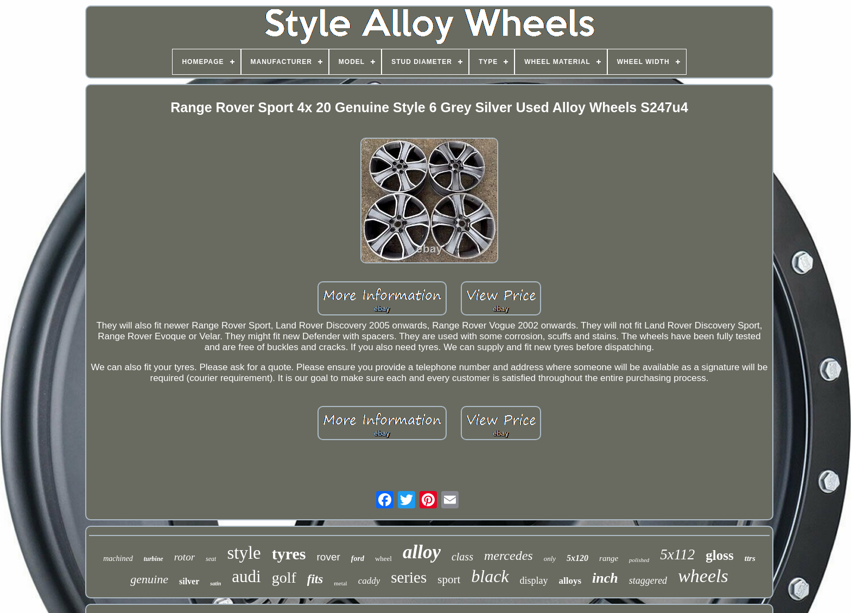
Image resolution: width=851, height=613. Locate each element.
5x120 (577, 558)
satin (215, 583)
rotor (184, 557)
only (550, 558)
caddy (369, 581)
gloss (719, 555)
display (534, 580)
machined (117, 558)
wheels (703, 576)
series (409, 577)
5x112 (677, 554)
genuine (149, 579)
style (244, 553)
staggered (648, 580)
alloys (570, 581)
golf (284, 577)
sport (448, 579)
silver (189, 581)
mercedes (508, 556)
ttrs (750, 558)
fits (315, 579)
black (490, 576)
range (608, 558)
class (462, 557)
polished (639, 560)
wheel (383, 558)
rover (328, 557)
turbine (153, 559)
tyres (289, 554)
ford (357, 558)
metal (340, 583)
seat (211, 559)
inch (605, 578)
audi (246, 576)
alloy (422, 552)
